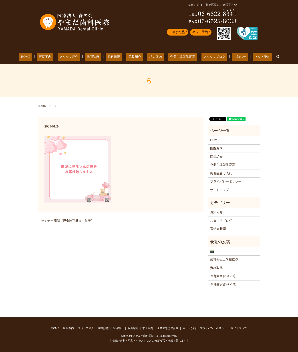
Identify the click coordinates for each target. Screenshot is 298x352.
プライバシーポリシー (225, 181)
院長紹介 (135, 56)
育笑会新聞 (218, 229)
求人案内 (151, 56)
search (255, 56)
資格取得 (216, 268)
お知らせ (223, 56)
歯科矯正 (118, 56)
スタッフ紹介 (81, 56)
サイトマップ (219, 190)
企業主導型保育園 (174, 56)
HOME (45, 56)
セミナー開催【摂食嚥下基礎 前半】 (67, 221)
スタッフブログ (202, 56)
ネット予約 (200, 32)
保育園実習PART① (223, 284)
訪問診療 (101, 56)
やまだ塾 (178, 32)
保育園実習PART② (223, 276)
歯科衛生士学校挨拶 (224, 259)
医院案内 (61, 56)
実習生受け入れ (221, 173)
